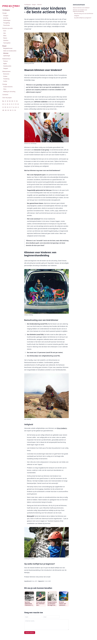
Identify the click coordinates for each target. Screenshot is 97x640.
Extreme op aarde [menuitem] (7, 28)
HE (18, 104)
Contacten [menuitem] (5, 94)
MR (3, 110)
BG (10, 101)
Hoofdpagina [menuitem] (6, 10)
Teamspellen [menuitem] (6, 43)
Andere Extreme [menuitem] (8, 86)
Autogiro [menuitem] (5, 15)
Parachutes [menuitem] (6, 25)
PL (13, 110)
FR (15, 104)
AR (7, 101)
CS (14, 101)
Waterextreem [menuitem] (6, 71)
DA (17, 101)
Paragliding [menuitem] (6, 23)
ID (10, 107)
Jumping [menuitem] (5, 18)
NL (3, 101)
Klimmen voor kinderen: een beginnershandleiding (80, 10)
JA (13, 107)
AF (5, 101)
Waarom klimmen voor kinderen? (81, 7)
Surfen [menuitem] (5, 81)
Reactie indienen (29, 632)
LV (18, 107)
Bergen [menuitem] (4, 46)
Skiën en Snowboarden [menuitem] (9, 51)
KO (16, 107)
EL (5, 104)
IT (11, 107)
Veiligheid (76, 15)
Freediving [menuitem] (6, 79)
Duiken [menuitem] (5, 76)
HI (3, 107)
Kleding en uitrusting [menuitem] (9, 91)
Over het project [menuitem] (7, 97)
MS (6, 110)
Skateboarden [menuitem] (7, 66)
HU (7, 107)
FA (11, 104)
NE (8, 110)
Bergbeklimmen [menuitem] (7, 48)
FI (13, 104)
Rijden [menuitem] (5, 63)
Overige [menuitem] (4, 84)
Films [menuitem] (4, 89)
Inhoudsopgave (79, 5)
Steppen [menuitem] (5, 68)
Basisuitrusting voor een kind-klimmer (83, 13)
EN (7, 104)
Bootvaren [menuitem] (6, 74)
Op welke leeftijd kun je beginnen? (82, 17)
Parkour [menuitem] (5, 61)
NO (10, 110)
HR (5, 107)
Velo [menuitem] (4, 33)
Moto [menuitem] (4, 35)
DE (3, 104)
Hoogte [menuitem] (4, 13)
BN (12, 101)
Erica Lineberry (62, 428)
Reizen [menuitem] (5, 38)
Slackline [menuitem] (5, 40)
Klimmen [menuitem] (5, 53)
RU (15, 110)
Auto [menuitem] (4, 31)
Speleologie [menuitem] (6, 55)
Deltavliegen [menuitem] (6, 20)
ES (9, 104)
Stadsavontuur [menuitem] (6, 59)
